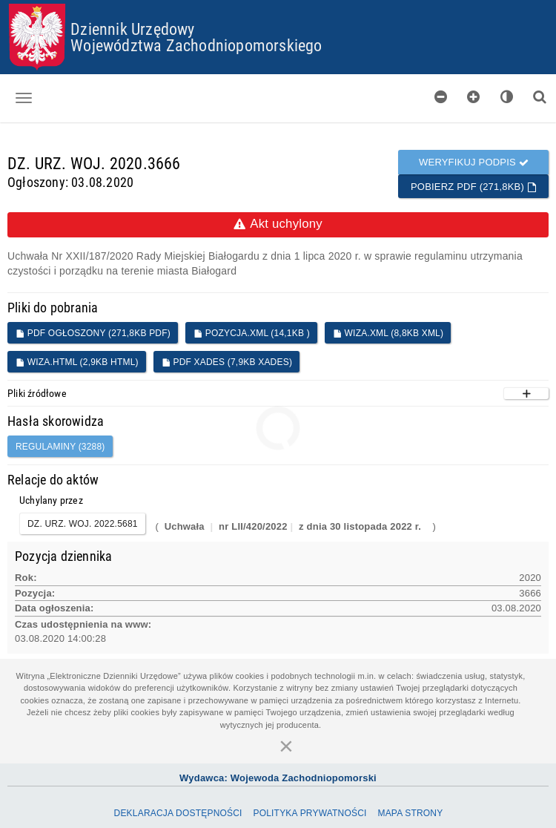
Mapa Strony (410, 813)
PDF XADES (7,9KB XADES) (227, 362)
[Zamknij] (286, 746)
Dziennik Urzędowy (132, 28)
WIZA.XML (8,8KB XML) (388, 333)
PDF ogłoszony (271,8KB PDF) (93, 333)
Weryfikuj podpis (474, 162)
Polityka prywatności (309, 813)
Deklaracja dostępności (178, 813)
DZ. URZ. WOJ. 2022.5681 (82, 524)
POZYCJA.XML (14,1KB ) (251, 333)
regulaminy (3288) (60, 446)
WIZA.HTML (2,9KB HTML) (77, 362)
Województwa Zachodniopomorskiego (196, 45)
